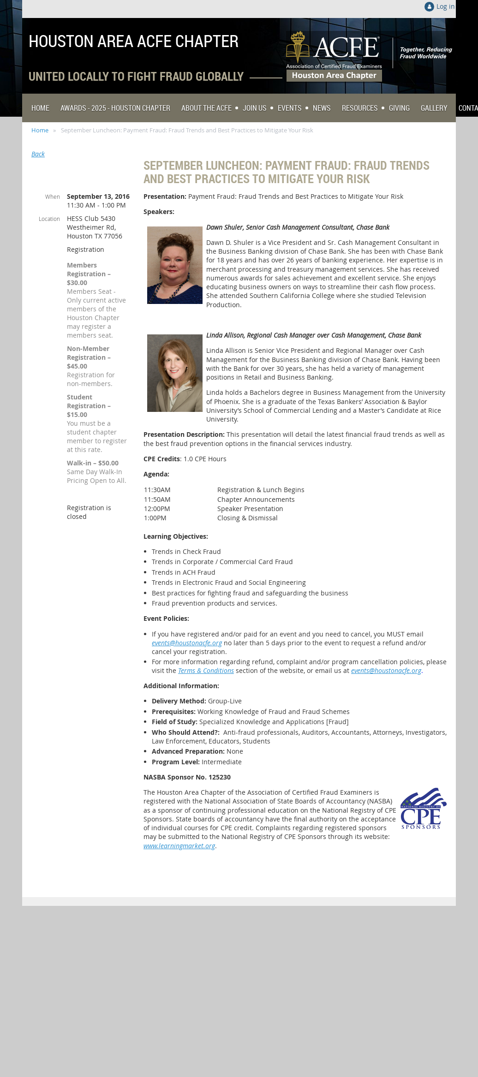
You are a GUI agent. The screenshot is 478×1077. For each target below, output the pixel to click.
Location (49, 218)
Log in (445, 6)
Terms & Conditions (206, 670)
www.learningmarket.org (179, 845)
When (52, 196)
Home (39, 130)
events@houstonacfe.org (187, 642)
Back (38, 153)
